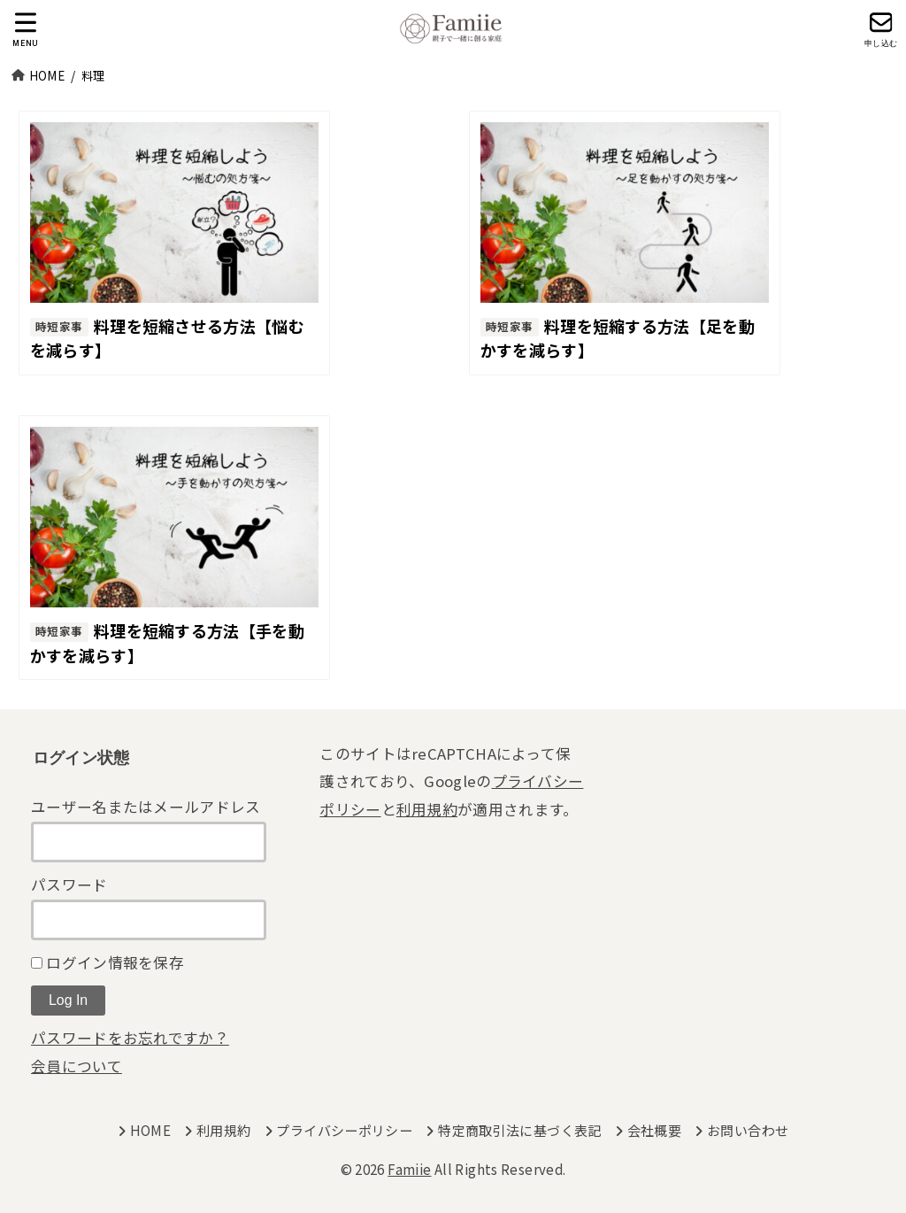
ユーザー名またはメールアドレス (146, 806)
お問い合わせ (747, 1130)
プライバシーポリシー (344, 1130)
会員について (76, 1066)
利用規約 (426, 809)
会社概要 (654, 1130)
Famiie (409, 1169)
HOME (151, 1130)
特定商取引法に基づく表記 (520, 1130)
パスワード (69, 884)
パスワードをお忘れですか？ (130, 1037)
